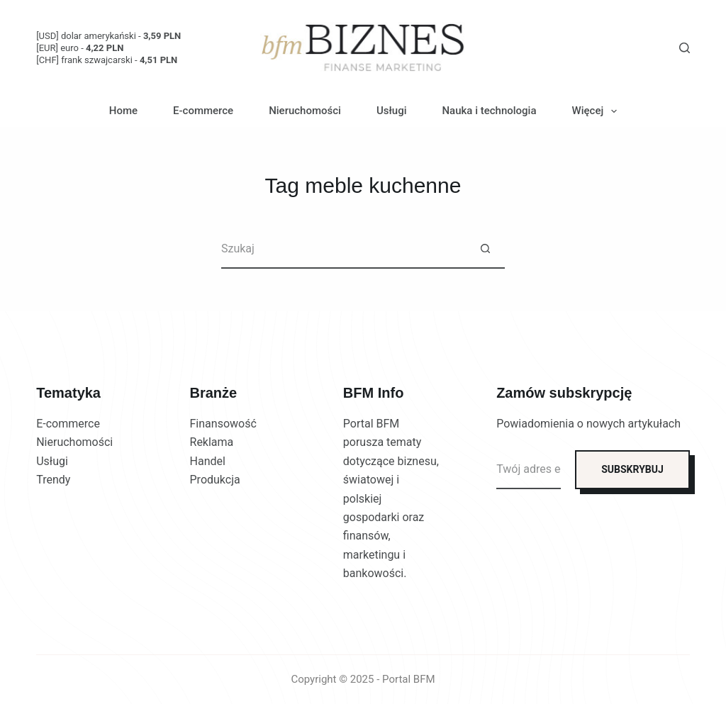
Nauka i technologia (489, 110)
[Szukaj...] (343, 249)
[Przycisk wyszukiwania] (485, 249)
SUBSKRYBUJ (632, 469)
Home (123, 110)
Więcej (597, 111)
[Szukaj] (684, 48)
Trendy (53, 479)
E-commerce (203, 110)
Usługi (391, 110)
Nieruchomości (305, 110)
